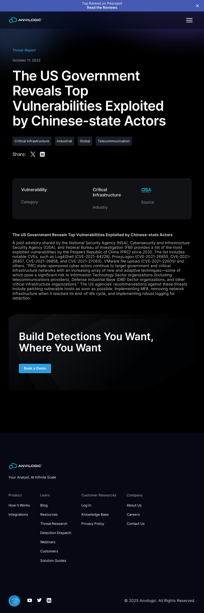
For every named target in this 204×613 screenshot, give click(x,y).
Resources (49, 515)
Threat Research (53, 524)
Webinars (47, 542)
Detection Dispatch (55, 533)
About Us (134, 505)
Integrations (18, 515)
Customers (49, 551)
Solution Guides (53, 561)
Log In (86, 505)
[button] (189, 20)
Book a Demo (35, 368)
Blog (44, 505)
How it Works (19, 505)
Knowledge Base (95, 515)
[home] (26, 20)
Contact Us (136, 524)
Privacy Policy (92, 524)
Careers (133, 515)
